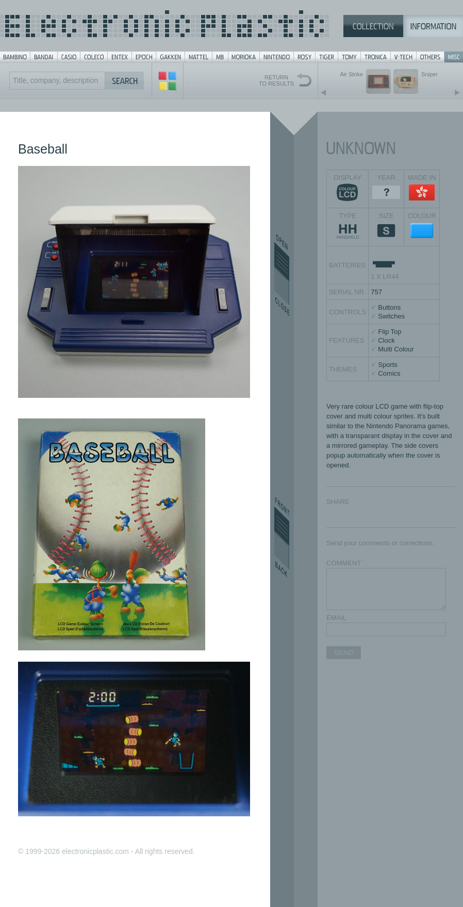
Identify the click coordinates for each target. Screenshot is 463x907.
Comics (389, 373)
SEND (343, 653)
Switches (391, 316)
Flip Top (389, 331)
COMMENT (343, 563)
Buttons (389, 307)
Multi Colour (396, 349)
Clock (386, 340)
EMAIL (336, 618)
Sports (388, 364)
